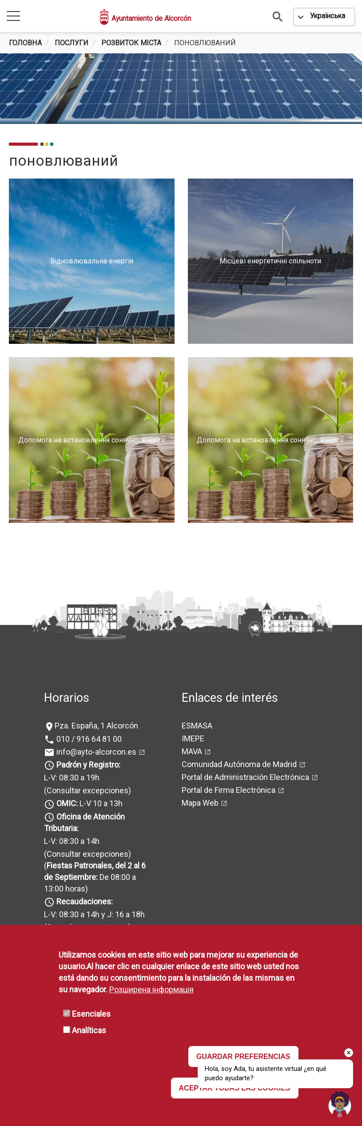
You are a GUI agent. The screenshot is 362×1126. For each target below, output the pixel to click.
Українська (327, 16)
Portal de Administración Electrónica (245, 777)
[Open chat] (339, 1103)
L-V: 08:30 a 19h (71, 777)
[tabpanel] (181, 88)
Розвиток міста (131, 43)
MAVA (192, 751)
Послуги (71, 43)
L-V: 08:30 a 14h (71, 841)
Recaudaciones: (84, 901)
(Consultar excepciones (86, 790)
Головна (25, 43)
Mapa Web (200, 803)
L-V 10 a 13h (89, 803)
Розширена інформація (151, 989)
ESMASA (197, 725)
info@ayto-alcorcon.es (95, 751)
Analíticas (89, 1030)
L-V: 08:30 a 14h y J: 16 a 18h (94, 914)
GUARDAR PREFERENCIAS (243, 1056)
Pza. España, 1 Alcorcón (96, 725)
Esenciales (91, 1014)
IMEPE (193, 738)
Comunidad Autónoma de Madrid (239, 764)
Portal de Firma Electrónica (228, 790)
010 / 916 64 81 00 (88, 739)
